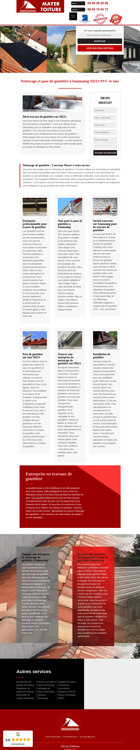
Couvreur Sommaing (42, 696)
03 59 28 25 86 (97, 3)
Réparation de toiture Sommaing (25, 690)
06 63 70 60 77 (97, 9)
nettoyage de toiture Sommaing (45, 690)
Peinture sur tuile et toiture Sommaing (46, 683)
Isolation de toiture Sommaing (67, 683)
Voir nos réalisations (99, 48)
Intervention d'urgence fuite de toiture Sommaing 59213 (67, 693)
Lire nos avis (17, 744)
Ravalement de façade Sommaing (25, 683)
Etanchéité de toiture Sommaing (25, 696)
